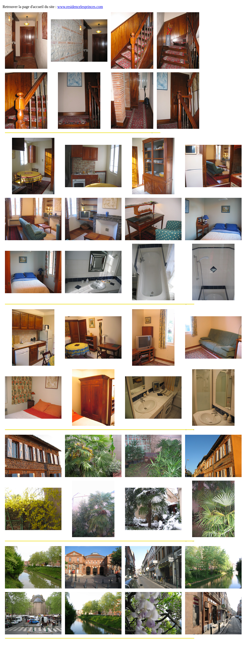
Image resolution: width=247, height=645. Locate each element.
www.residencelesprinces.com (80, 7)
